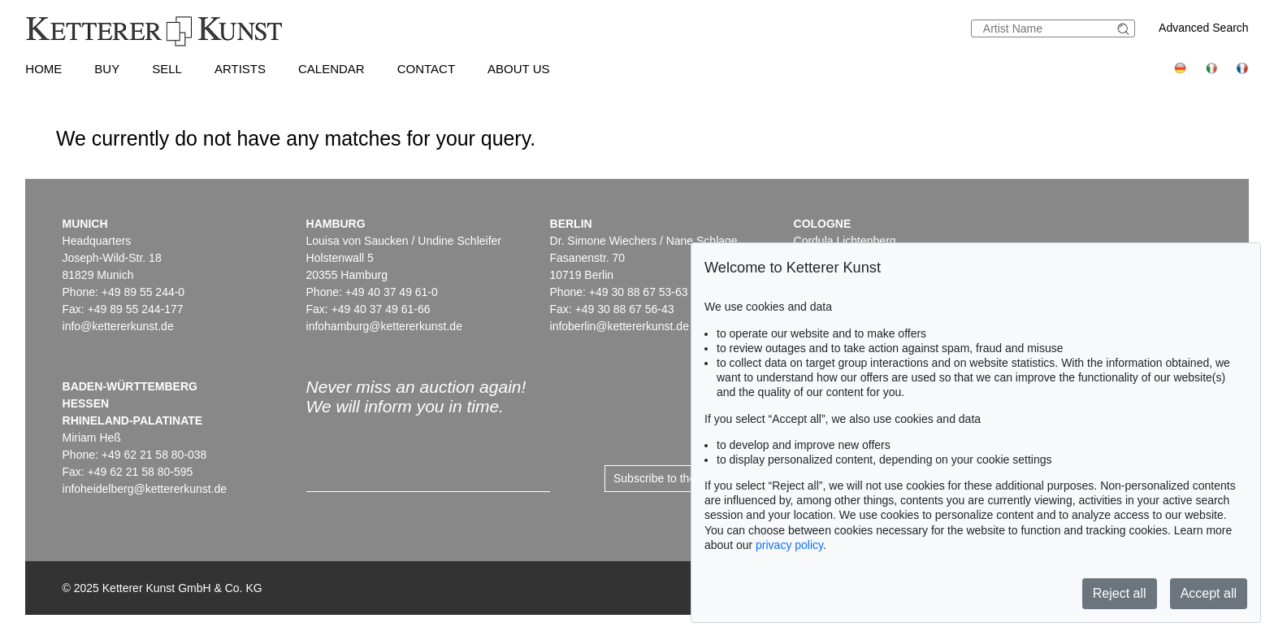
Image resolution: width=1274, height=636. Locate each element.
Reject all (1119, 593)
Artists (240, 69)
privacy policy (789, 544)
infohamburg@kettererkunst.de (384, 326)
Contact (426, 69)
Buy (106, 69)
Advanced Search (1204, 27)
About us (518, 69)
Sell (167, 69)
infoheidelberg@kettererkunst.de (145, 488)
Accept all (1209, 593)
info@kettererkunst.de (118, 326)
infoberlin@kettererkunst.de (619, 326)
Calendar (331, 69)
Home (43, 69)
